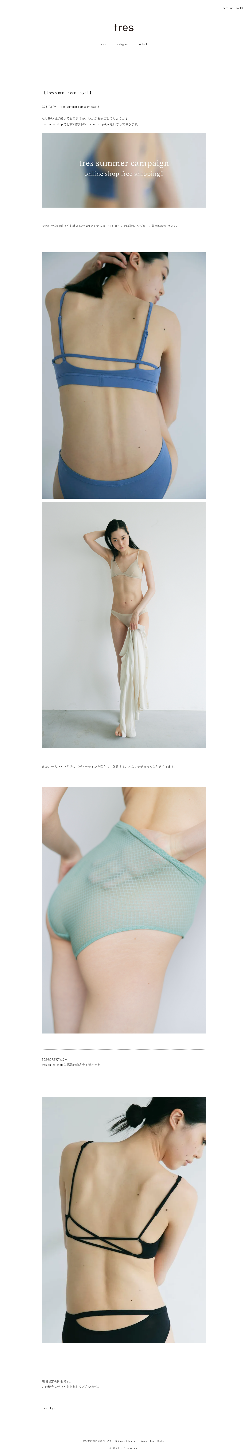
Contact (161, 1441)
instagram (132, 1448)
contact (142, 44)
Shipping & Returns (126, 1441)
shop (104, 44)
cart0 (239, 7)
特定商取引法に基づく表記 (97, 1441)
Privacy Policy (146, 1441)
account (228, 7)
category (122, 44)
